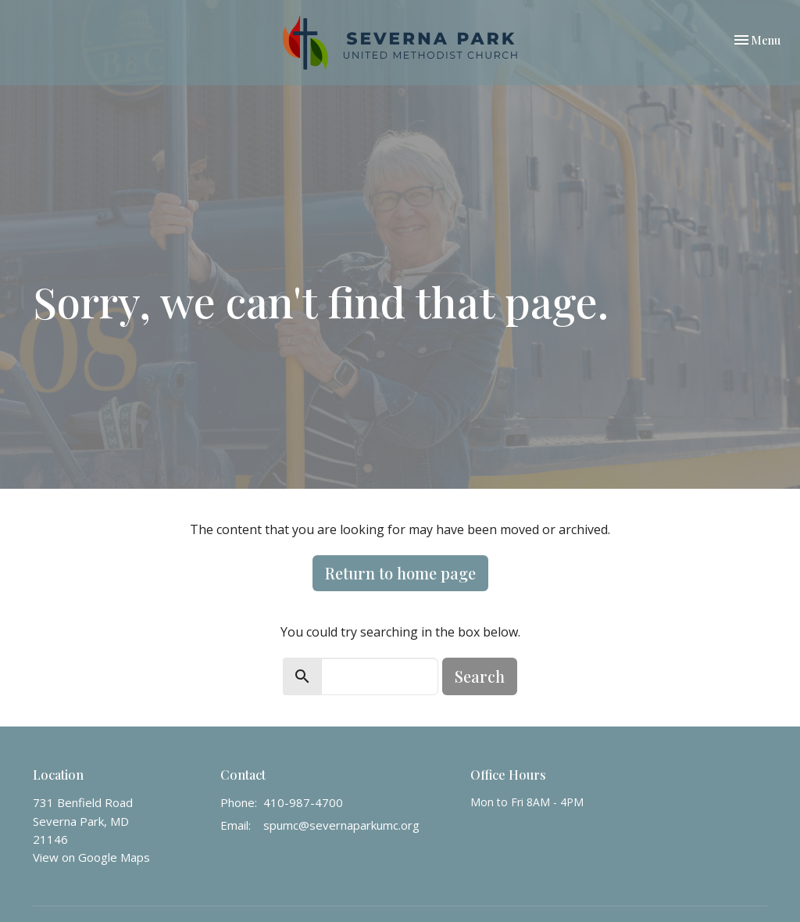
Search (480, 676)
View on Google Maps (91, 857)
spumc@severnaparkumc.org (341, 825)
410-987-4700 (303, 802)
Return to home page (400, 572)
